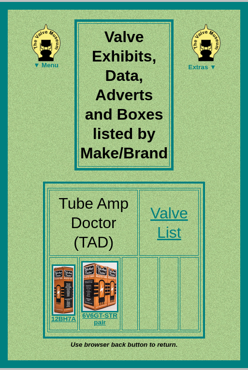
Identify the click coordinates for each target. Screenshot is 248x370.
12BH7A (63, 316)
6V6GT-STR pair (99, 316)
